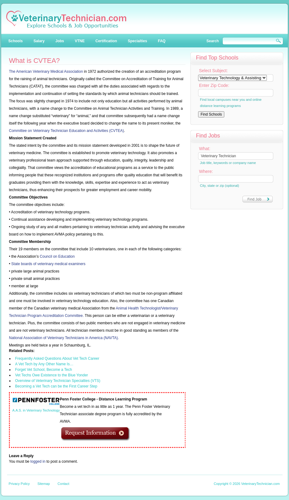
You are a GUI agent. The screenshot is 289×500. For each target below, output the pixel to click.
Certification (106, 41)
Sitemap (43, 484)
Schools (15, 41)
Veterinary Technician (66, 19)
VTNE (80, 41)
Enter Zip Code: (214, 85)
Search (212, 41)
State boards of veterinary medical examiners (48, 264)
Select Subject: (213, 70)
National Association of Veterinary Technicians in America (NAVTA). (64, 338)
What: (204, 148)
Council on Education (57, 256)
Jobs (59, 41)
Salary (39, 41)
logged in (38, 461)
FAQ (161, 41)
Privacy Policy (19, 484)
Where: (206, 171)
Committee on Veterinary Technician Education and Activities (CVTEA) (66, 131)
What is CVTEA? (34, 60)
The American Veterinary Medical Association (46, 71)
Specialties (137, 41)
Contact (63, 484)
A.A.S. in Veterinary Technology (36, 410)
